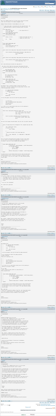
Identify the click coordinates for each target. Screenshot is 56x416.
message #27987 (26, 169)
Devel (9, 8)
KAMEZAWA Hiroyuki (5, 198)
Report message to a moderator (51, 193)
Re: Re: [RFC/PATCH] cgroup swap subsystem (9, 169)
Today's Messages (5, 9)
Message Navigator (16, 9)
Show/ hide (6, 174)
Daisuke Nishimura (5, 236)
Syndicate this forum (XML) (49, 408)
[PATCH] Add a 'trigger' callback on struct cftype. (48, 405)
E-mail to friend (3, 10)
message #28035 (19, 169)
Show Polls (11, 9)
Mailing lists (5, 8)
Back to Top (28, 407)
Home (2, 8)
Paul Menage (4, 13)
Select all (4, 174)
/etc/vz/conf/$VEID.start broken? (45, 404)
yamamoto (3, 360)
